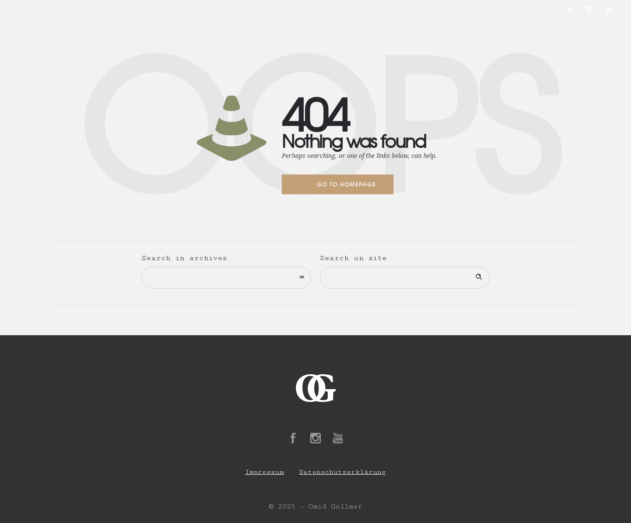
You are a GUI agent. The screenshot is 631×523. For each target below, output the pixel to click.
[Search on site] (404, 278)
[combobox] (226, 278)
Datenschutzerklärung (342, 472)
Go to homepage (346, 184)
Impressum (264, 472)
